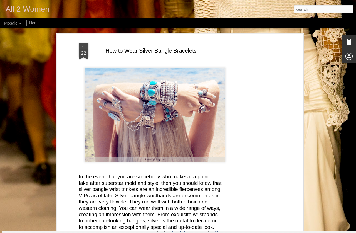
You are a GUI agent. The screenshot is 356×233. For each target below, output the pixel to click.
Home (34, 23)
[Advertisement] (254, 102)
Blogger (216, 230)
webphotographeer (179, 230)
